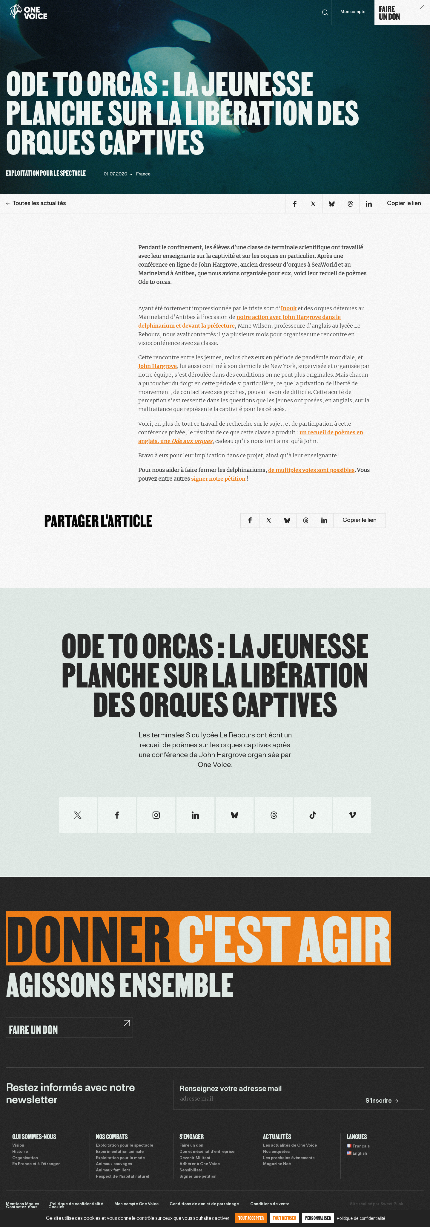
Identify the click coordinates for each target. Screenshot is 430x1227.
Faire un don (191, 1145)
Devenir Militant (195, 1158)
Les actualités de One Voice (290, 1145)
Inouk (289, 308)
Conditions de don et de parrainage (204, 1204)
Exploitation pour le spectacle (124, 1145)
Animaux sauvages (114, 1164)
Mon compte (353, 12)
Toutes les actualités (36, 203)
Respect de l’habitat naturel (122, 1177)
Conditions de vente (269, 1204)
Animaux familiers (113, 1170)
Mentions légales (22, 1204)
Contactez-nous (21, 1207)
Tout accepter (251, 1217)
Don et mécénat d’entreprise (206, 1152)
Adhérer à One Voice (199, 1164)
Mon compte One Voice (136, 1204)
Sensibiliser (190, 1170)
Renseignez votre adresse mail (230, 1089)
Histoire (20, 1152)
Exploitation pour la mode (120, 1158)
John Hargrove (157, 366)
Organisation (25, 1158)
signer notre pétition (218, 478)
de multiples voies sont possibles (311, 470)
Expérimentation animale (120, 1152)
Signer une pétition (197, 1177)
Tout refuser (284, 1217)
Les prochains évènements (288, 1158)
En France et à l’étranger (36, 1164)
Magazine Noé (277, 1164)
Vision (18, 1145)
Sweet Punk (391, 1204)
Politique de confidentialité (76, 1204)
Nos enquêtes (276, 1152)
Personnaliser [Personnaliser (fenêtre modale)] (318, 1217)
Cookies (56, 1207)
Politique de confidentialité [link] (361, 1218)
